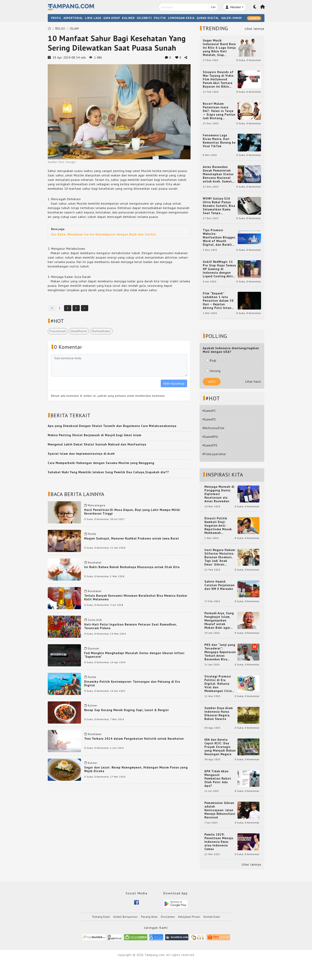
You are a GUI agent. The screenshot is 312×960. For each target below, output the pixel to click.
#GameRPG (210, 437)
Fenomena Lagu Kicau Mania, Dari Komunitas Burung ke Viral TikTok (219, 141)
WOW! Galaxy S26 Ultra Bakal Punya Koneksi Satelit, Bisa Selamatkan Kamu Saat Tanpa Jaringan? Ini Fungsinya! (219, 206)
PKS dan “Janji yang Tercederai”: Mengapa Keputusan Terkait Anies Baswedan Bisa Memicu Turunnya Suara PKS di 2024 (220, 652)
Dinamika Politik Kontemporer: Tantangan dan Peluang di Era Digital (132, 683)
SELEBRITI (144, 18)
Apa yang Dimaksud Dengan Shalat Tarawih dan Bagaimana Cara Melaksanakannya (112, 426)
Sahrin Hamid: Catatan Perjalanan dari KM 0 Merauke (219, 585)
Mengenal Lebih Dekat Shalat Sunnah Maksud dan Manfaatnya (97, 444)
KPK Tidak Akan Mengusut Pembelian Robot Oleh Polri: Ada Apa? (217, 778)
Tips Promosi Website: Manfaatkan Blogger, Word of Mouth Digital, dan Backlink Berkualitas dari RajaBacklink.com (219, 237)
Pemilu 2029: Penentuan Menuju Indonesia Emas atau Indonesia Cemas (218, 842)
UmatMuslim (78, 331)
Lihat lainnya (254, 29)
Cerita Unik (95, 620)
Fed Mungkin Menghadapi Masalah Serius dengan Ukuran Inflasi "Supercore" (134, 655)
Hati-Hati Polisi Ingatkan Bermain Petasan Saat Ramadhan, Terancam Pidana (130, 626)
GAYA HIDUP (111, 18)
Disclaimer (168, 917)
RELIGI (60, 28)
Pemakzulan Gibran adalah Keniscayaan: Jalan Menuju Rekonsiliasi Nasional (219, 810)
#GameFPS (210, 445)
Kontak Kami (212, 917)
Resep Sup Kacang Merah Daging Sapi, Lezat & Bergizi (126, 710)
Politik (92, 534)
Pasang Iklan (149, 917)
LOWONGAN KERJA (181, 18)
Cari (213, 7)
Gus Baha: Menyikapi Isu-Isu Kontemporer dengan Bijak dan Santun (103, 234)
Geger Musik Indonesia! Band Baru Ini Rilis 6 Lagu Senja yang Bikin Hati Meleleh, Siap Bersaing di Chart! (219, 48)
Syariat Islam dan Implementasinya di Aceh (81, 454)
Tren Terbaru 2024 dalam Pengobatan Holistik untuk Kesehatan (134, 738)
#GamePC (209, 411)
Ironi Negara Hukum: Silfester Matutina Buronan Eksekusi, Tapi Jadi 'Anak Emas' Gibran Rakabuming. (220, 557)
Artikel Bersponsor (125, 917)
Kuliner (92, 705)
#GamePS (209, 419)
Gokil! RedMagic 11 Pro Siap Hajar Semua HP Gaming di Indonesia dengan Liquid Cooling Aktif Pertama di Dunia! (219, 269)
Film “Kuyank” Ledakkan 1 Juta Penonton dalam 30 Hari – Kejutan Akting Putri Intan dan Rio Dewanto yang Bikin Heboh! (218, 301)
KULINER (128, 18)
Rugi (211, 360)
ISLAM (74, 28)
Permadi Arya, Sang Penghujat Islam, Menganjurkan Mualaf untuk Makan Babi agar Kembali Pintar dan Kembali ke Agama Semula (219, 620)
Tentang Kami (101, 917)
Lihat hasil (253, 381)
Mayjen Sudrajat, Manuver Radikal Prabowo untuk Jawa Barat (131, 538)
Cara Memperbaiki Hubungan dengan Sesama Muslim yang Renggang (101, 463)
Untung (213, 371)
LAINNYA (254, 18)
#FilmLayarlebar (214, 454)
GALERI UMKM (231, 18)
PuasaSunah (58, 331)
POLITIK (160, 18)
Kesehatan (95, 562)
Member (233, 7)
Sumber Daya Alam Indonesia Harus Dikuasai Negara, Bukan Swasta (218, 713)
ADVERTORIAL (73, 18)
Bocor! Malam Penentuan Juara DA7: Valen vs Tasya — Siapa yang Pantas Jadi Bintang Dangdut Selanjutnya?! (219, 111)
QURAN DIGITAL (208, 18)
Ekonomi (93, 648)
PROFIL (56, 18)
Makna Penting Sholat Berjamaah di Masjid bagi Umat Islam (94, 435)
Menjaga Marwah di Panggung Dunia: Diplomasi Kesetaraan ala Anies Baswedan (219, 494)
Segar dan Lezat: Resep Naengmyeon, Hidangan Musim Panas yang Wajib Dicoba (136, 769)
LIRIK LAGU (93, 18)
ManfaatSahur (101, 331)
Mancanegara (96, 505)
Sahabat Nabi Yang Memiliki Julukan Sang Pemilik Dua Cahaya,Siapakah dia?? (108, 472)
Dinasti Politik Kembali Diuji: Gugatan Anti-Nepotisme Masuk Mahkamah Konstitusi (218, 526)
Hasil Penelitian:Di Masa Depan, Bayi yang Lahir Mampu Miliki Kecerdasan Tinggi (132, 511)
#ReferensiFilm (213, 428)
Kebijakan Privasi (189, 917)
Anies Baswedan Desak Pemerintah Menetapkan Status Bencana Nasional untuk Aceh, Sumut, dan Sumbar (218, 174)
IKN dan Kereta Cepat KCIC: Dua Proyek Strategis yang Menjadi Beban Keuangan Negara (220, 747)
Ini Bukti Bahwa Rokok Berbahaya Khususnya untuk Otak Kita (132, 567)
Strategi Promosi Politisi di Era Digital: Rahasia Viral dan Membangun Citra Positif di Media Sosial (218, 684)
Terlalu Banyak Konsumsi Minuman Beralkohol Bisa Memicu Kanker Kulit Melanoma (135, 597)
